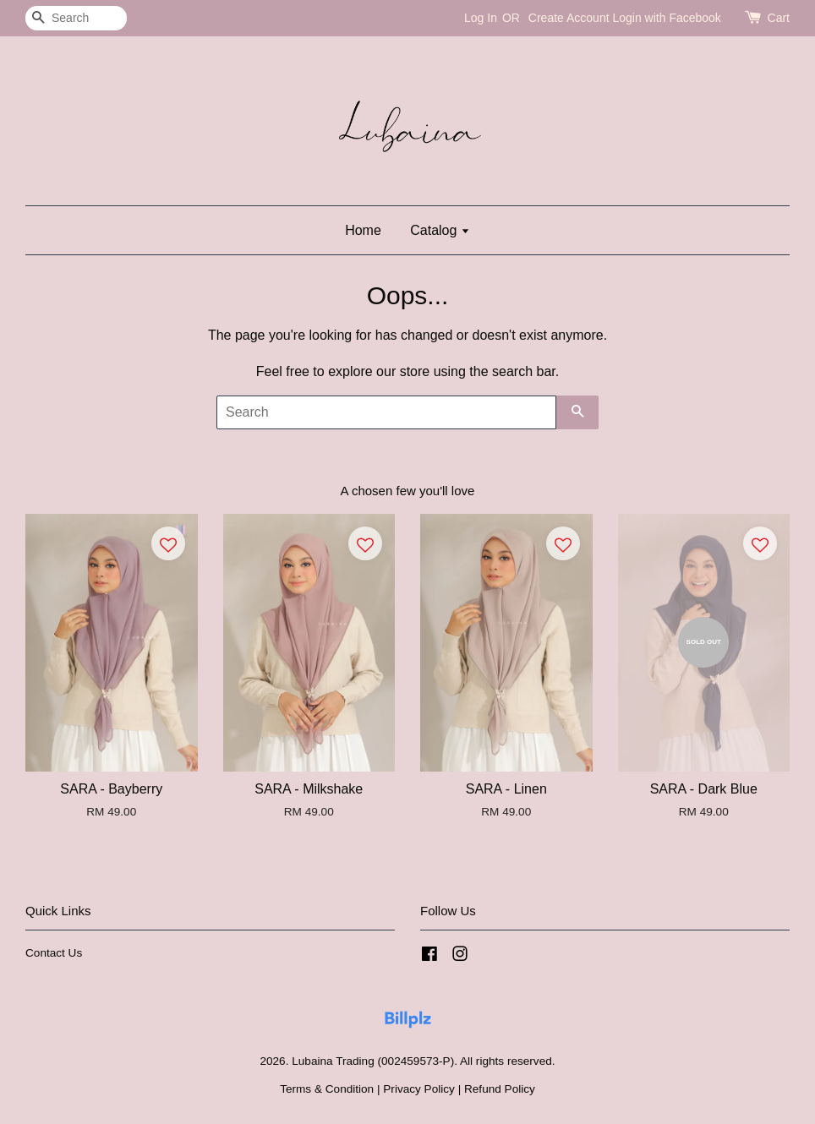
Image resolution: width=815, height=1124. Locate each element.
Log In (480, 18)
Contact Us (53, 953)
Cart (779, 18)
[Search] (76, 18)
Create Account (569, 18)
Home (363, 230)
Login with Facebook (666, 18)
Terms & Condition (327, 1089)
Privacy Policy (419, 1089)
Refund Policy (499, 1089)
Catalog (440, 230)
